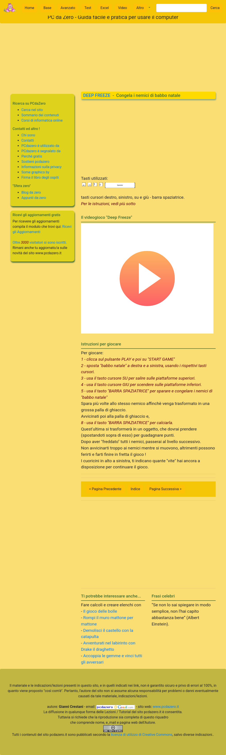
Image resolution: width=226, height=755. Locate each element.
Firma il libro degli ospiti (40, 177)
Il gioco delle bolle (100, 611)
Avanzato (67, 8)
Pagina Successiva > (165, 489)
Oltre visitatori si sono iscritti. (40, 242)
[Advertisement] (113, 54)
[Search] (181, 8)
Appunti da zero (33, 198)
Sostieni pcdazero (35, 162)
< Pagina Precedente (105, 489)
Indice (135, 489)
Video (122, 8)
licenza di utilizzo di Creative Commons (141, 735)
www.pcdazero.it (166, 707)
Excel (104, 8)
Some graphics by (35, 172)
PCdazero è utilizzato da (40, 146)
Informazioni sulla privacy (41, 167)
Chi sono (28, 135)
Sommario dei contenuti (40, 115)
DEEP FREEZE (96, 95)
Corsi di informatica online (42, 120)
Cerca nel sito (32, 110)
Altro (140, 8)
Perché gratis (31, 156)
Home (29, 8)
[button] (142, 8)
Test (88, 8)
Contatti (27, 140)
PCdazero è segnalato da (40, 151)
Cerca (215, 8)
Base (47, 8)
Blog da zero (31, 192)
